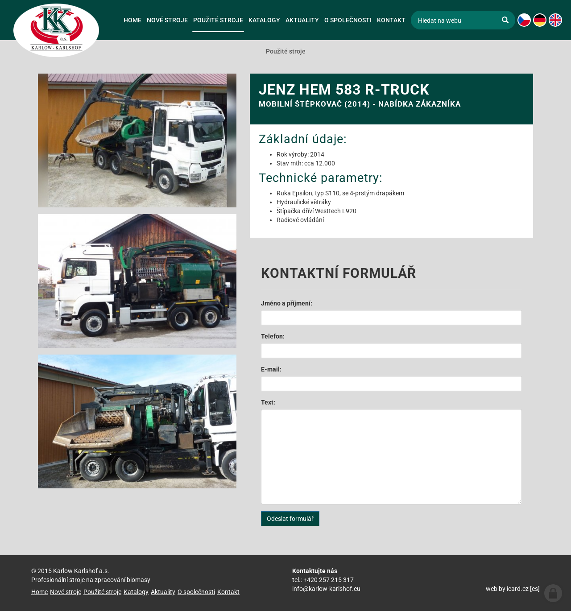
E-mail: (271, 369)
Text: (268, 402)
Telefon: (273, 336)
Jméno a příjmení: (286, 303)
